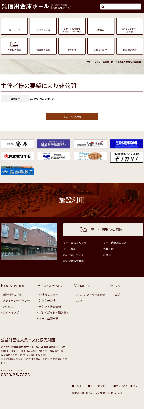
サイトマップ (10, 312)
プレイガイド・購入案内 (54, 312)
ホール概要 (69, 249)
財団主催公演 (47, 301)
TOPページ (91, 62)
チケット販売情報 (50, 306)
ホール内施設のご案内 (116, 242)
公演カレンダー (48, 295)
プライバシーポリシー (16, 301)
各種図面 (108, 249)
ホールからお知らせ (75, 242)
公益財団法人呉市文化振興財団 (28, 340)
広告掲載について (73, 255)
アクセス (7, 306)
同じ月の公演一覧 (72, 116)
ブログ (116, 295)
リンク (79, 301)
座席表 (107, 255)
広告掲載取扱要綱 (73, 261)
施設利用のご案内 (13, 295)
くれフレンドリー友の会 (90, 295)
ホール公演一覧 (106, 62)
